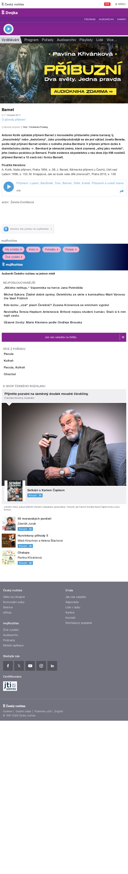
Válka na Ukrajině (14, 750)
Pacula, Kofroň (28, 501)
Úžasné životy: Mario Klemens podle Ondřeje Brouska (57, 426)
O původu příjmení (13, 119)
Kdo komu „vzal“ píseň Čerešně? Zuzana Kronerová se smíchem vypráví (70, 393)
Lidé (99, 40)
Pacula (22, 467)
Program (89, 19)
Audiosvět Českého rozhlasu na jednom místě (28, 345)
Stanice (8, 760)
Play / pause (8, 259)
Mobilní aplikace (13, 798)
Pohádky (51, 321)
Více (112, 40)
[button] (121, 263)
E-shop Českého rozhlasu (24, 539)
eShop (7, 765)
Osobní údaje (23, 864)
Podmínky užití (42, 864)
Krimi (33, 321)
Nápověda (72, 755)
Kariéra (69, 765)
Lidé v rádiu (72, 760)
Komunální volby (13, 755)
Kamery (121, 19)
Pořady (48, 40)
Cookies (7, 864)
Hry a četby (13, 321)
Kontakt (70, 771)
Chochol (24, 517)
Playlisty (86, 40)
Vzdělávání (10, 40)
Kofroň (22, 484)
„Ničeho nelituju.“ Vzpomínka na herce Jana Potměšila (57, 359)
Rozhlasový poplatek (78, 776)
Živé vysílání (13, 328)
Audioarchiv (106, 19)
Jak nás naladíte (75, 750)
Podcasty (9, 793)
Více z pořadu (14, 462)
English (59, 864)
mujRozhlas (9, 312)
